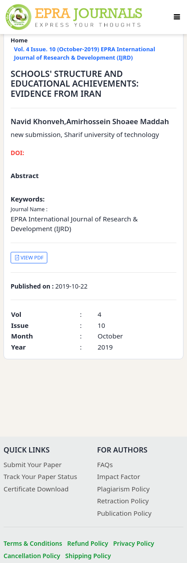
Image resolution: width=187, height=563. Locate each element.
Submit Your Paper (33, 464)
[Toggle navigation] (176, 16)
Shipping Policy (88, 556)
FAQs (105, 464)
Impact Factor (118, 476)
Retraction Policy (123, 500)
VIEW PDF (29, 257)
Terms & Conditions (33, 543)
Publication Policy (124, 513)
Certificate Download (36, 488)
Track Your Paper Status (40, 476)
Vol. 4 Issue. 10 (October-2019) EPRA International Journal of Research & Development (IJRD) (84, 53)
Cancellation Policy (32, 556)
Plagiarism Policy (123, 488)
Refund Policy (87, 543)
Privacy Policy (133, 543)
